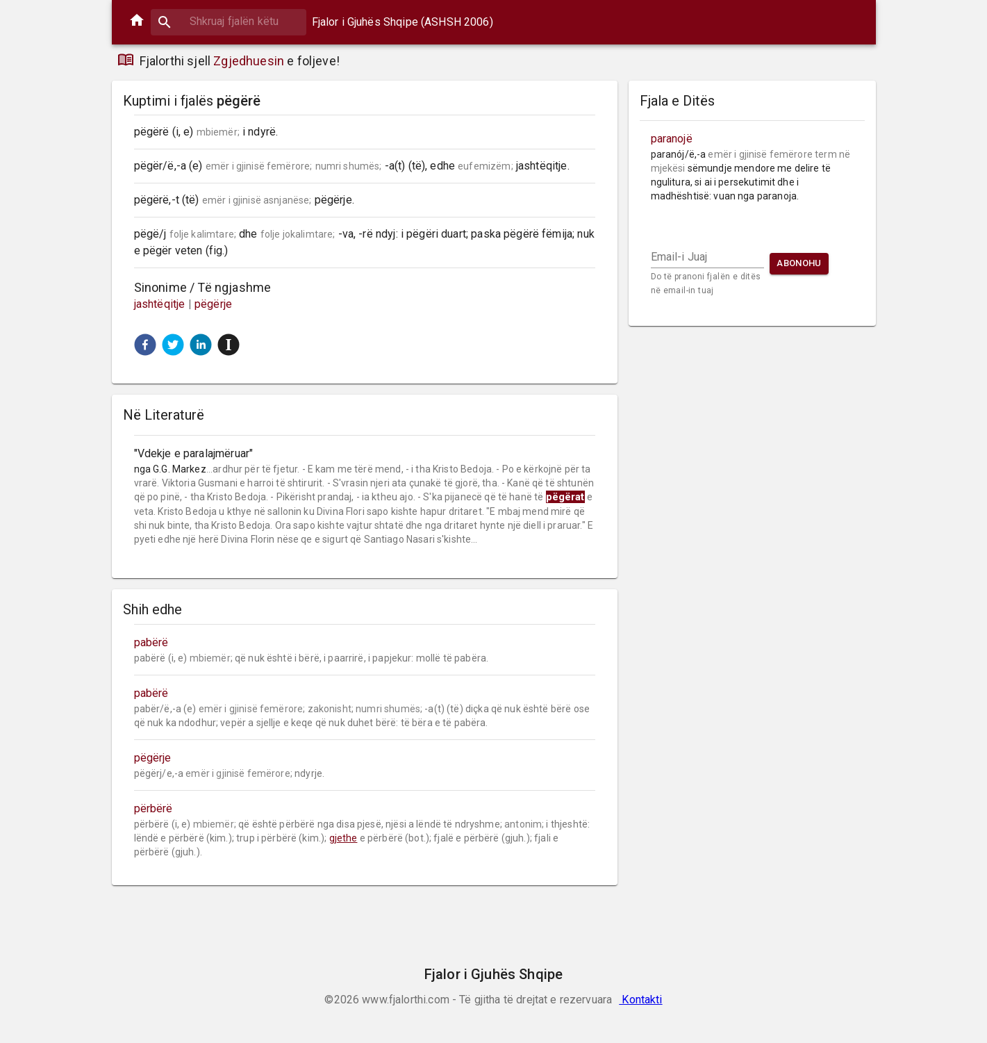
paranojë (671, 138)
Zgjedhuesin (248, 61)
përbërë (153, 808)
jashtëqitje (161, 304)
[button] (145, 345)
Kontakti (640, 999)
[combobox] (228, 21)
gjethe (343, 838)
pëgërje (213, 304)
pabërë (151, 642)
